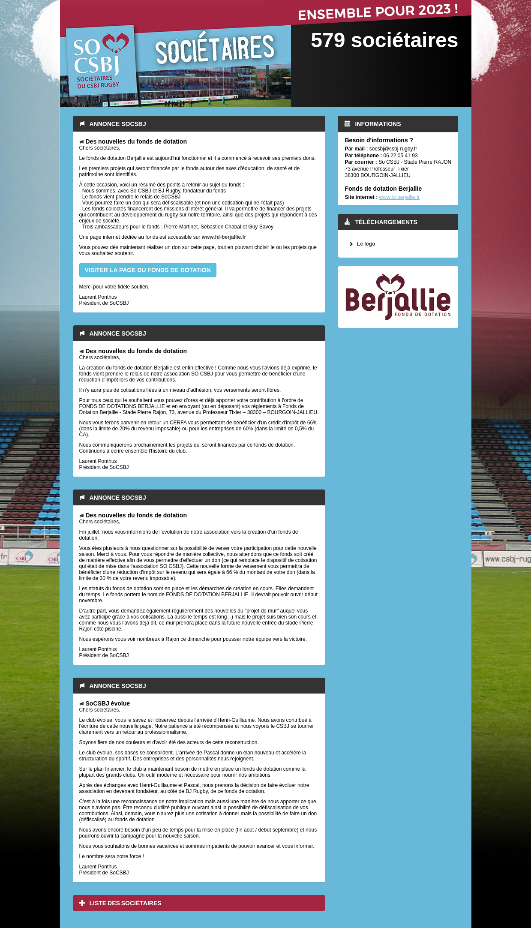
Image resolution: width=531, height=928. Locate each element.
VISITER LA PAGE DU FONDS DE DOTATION (148, 270)
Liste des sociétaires (120, 903)
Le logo (366, 244)
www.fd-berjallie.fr (224, 237)
